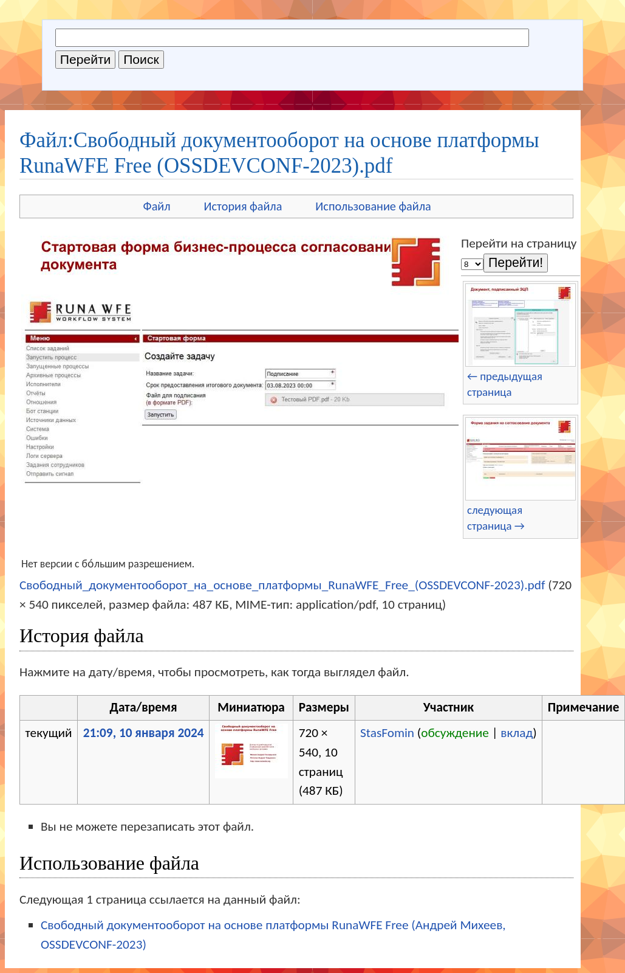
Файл (157, 206)
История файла (243, 206)
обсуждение (455, 733)
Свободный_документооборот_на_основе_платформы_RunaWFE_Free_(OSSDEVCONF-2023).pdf (282, 585)
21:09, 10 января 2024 (143, 733)
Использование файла (373, 206)
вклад (516, 733)
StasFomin (387, 733)
